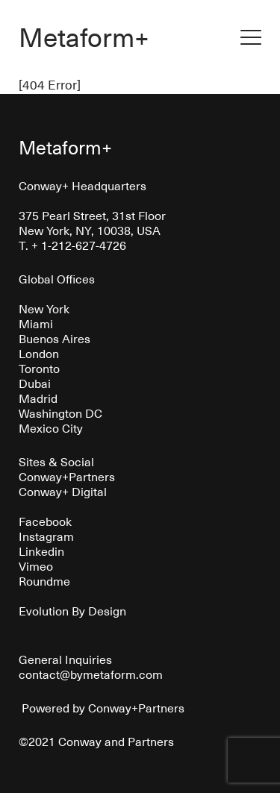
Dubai (35, 382)
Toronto (39, 367)
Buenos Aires (54, 337)
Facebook (45, 521)
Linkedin (41, 551)
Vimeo (36, 565)
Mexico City (51, 427)
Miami (36, 323)
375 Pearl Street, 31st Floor (92, 215)
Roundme (44, 580)
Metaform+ (84, 36)
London (39, 352)
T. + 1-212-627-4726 (72, 245)
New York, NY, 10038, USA (90, 230)
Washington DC (60, 412)
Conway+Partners (67, 476)
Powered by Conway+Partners (101, 707)
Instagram (46, 536)
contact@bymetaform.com (91, 674)
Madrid (38, 397)
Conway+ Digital (63, 491)
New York (44, 308)
